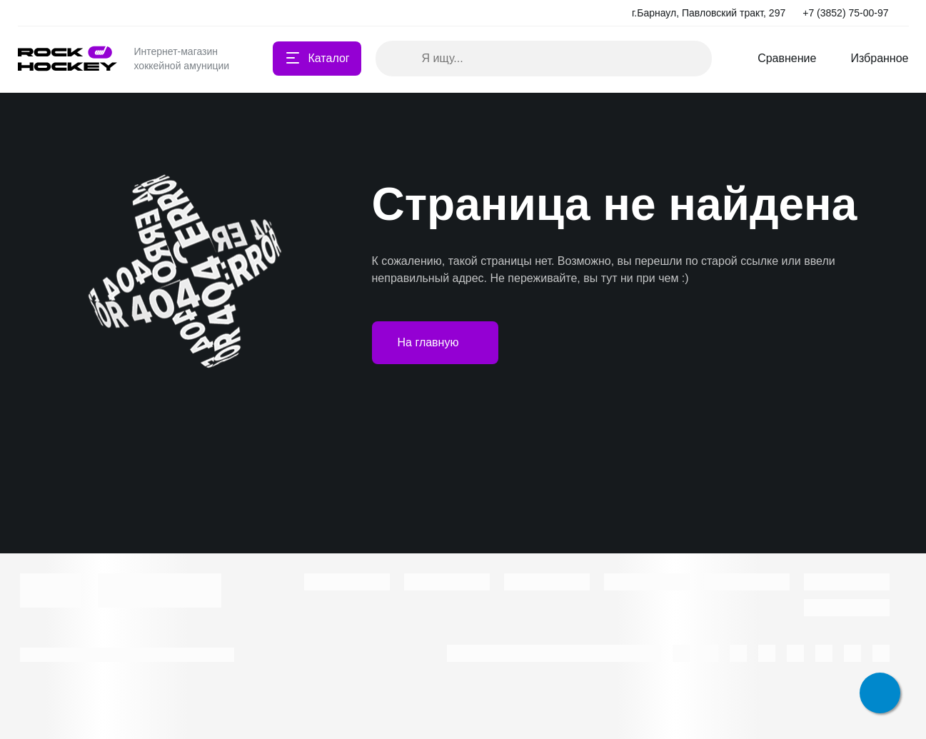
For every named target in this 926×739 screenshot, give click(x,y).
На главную (435, 342)
